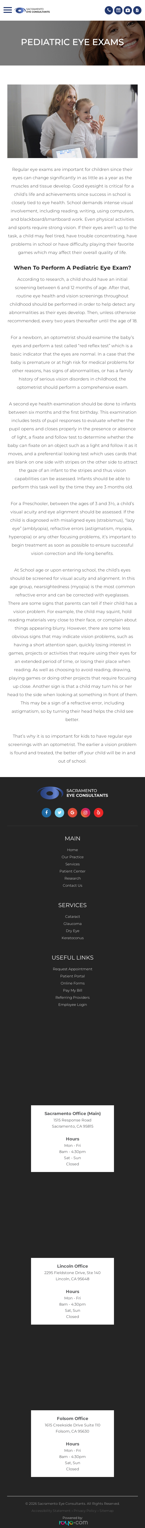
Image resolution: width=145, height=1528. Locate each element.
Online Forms (73, 983)
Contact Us (72, 885)
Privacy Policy (85, 1511)
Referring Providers (72, 997)
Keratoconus (73, 938)
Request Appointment (72, 969)
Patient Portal (72, 976)
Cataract (72, 916)
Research (72, 878)
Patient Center (72, 871)
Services (72, 864)
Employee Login (72, 1004)
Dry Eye (72, 930)
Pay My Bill (72, 990)
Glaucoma (72, 923)
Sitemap (106, 1511)
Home (72, 850)
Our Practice (73, 857)
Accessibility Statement (51, 1511)
